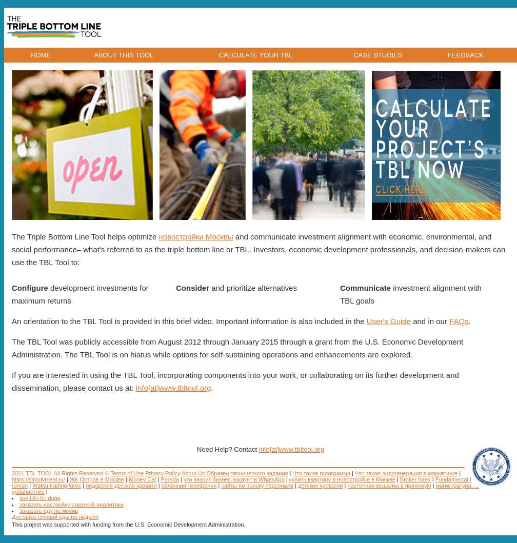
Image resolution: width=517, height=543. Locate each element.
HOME (41, 55)
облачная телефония (189, 485)
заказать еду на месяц (48, 511)
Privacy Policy (162, 473)
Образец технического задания (247, 473)
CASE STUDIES (377, 55)
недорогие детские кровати (121, 485)
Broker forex (415, 479)
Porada (169, 479)
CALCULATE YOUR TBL (256, 55)
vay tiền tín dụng (40, 498)
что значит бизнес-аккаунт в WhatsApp (234, 479)
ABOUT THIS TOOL (123, 55)
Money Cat (142, 479)
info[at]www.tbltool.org (173, 388)
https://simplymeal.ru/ (38, 479)
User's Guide (389, 321)
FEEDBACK (466, 55)
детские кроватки (320, 485)
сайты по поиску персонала (257, 485)
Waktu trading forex (56, 485)
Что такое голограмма (321, 473)
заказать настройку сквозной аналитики (71, 504)
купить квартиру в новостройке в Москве (342, 479)
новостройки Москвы (196, 236)
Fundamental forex (459, 479)
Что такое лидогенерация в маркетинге (406, 473)
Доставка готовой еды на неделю (55, 517)
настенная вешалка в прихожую (389, 485)
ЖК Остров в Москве (97, 479)
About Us (193, 473)
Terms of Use (127, 473)
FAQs (459, 321)
